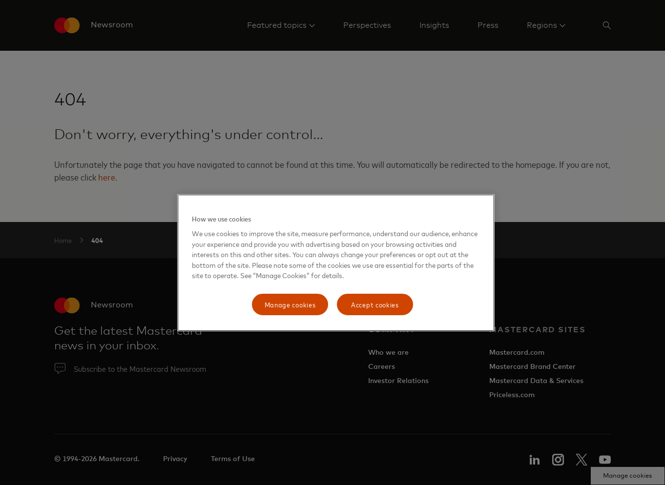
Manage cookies (290, 304)
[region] (336, 262)
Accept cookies (375, 304)
